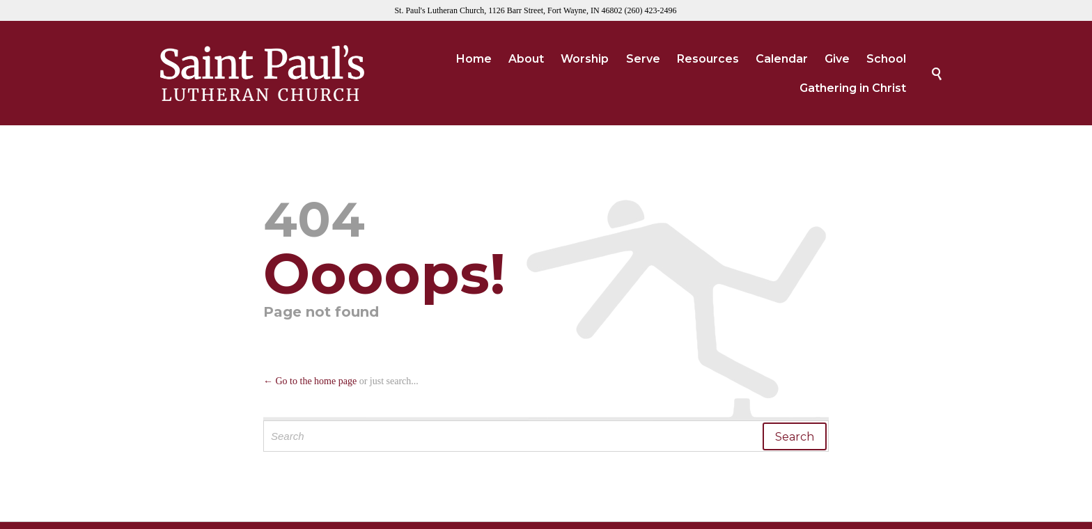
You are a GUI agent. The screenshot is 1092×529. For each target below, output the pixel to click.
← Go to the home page (310, 381)
